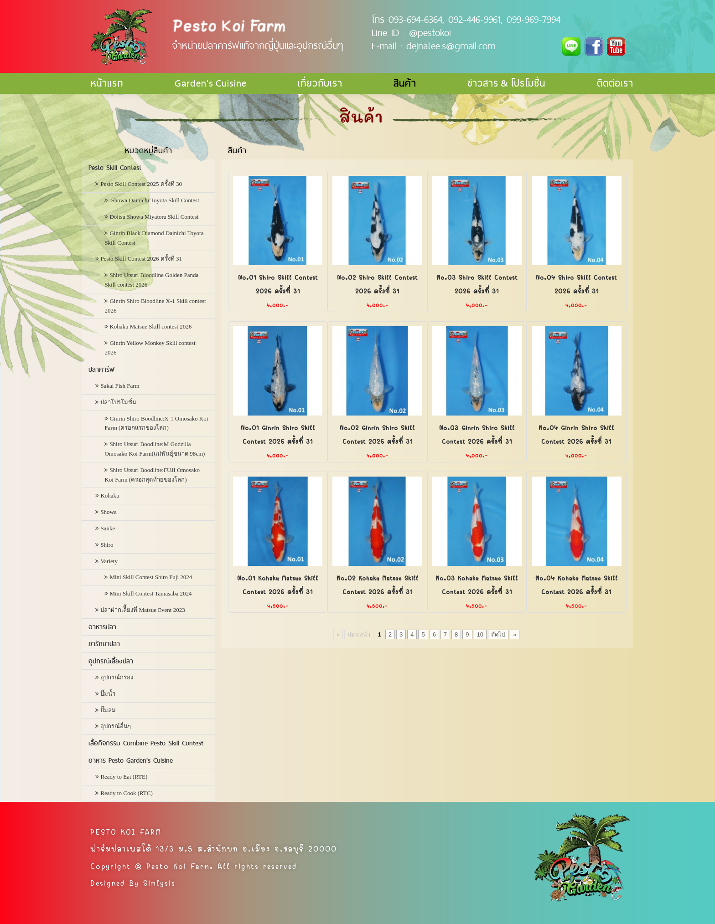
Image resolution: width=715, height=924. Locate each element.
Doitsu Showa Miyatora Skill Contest (153, 216)
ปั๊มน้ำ (107, 693)
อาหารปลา (102, 626)
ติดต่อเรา (615, 83)
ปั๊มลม (108, 710)
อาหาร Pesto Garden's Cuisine (130, 760)
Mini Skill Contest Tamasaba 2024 (150, 593)
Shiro (106, 544)
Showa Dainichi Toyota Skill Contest (154, 200)
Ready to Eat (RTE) (123, 776)
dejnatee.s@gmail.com (451, 45)
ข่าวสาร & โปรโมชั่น (506, 83)
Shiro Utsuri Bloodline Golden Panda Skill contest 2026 (151, 280)
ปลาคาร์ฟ (101, 369)
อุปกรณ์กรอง (116, 677)
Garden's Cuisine (211, 83)
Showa (108, 511)
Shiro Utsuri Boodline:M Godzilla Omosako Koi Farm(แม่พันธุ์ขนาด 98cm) (154, 449)
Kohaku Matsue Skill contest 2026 (150, 326)
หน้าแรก (107, 83)
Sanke (107, 528)
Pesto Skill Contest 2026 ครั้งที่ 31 (141, 258)
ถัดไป (498, 634)
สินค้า (405, 83)
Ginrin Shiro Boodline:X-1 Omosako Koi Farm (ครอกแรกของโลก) (156, 423)
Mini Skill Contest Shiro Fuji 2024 (150, 577)
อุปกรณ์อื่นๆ (115, 726)
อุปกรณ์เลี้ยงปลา (110, 661)
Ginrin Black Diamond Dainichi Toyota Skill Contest (153, 238)
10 (480, 634)
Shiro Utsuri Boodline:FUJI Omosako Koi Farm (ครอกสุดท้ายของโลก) (152, 475)
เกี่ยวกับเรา (320, 83)
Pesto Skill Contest (114, 167)
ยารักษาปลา (104, 643)
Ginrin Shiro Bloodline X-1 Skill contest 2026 (155, 306)
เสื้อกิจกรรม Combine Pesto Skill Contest (145, 743)
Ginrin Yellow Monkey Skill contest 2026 (149, 347)
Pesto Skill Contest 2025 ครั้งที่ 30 (141, 183)
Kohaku (109, 495)
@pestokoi (430, 32)
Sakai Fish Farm (119, 385)
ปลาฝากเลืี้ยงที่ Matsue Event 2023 (142, 609)
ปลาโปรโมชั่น (118, 402)
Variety (109, 561)
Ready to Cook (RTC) (126, 793)
